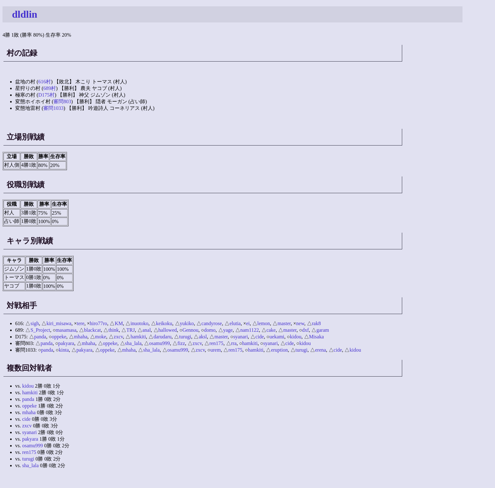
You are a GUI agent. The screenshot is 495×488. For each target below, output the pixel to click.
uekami (276, 336)
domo (209, 330)
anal (146, 330)
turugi (185, 336)
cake (271, 330)
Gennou (190, 330)
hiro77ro (98, 323)
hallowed (167, 330)
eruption (279, 350)
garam (322, 330)
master (284, 323)
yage (228, 330)
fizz (181, 343)
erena (320, 350)
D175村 (46, 95)
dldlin (24, 14)
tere (80, 323)
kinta (64, 350)
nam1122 (249, 330)
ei (248, 323)
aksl (203, 336)
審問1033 (53, 108)
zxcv (118, 336)
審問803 (62, 101)
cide (259, 336)
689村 (49, 88)
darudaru (162, 336)
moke (100, 336)
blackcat (92, 330)
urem (216, 350)
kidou (295, 336)
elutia (235, 323)
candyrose (211, 323)
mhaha (80, 336)
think (113, 330)
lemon (263, 323)
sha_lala (133, 343)
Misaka (316, 336)
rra (234, 343)
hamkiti (138, 336)
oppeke (59, 336)
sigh (34, 323)
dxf (305, 330)
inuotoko (139, 323)
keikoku (164, 323)
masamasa (66, 330)
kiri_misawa (58, 323)
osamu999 (159, 343)
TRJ (130, 330)
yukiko (187, 323)
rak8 (316, 323)
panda (40, 336)
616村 (44, 81)
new (300, 323)
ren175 (216, 343)
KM (119, 323)
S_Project (40, 330)
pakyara (66, 343)
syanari (240, 336)
